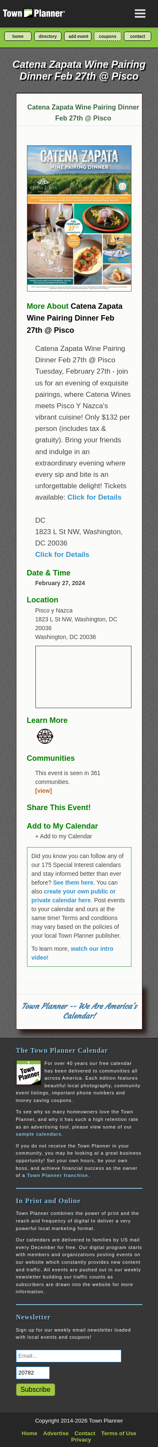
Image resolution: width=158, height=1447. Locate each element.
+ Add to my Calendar (63, 836)
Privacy (81, 1439)
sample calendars (39, 1134)
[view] (43, 790)
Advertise (56, 1433)
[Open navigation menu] (140, 13)
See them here (73, 882)
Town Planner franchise (57, 1175)
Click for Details (94, 497)
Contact (85, 1433)
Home (29, 1433)
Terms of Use (118, 1433)
